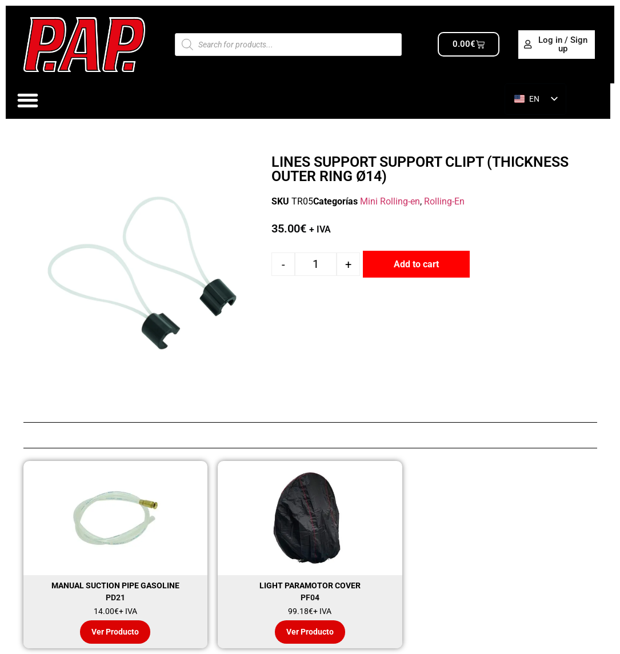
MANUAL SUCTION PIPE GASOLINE (115, 585)
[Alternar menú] (28, 100)
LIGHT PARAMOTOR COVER (310, 585)
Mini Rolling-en (390, 201)
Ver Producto (115, 631)
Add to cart (416, 264)
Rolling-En (444, 201)
